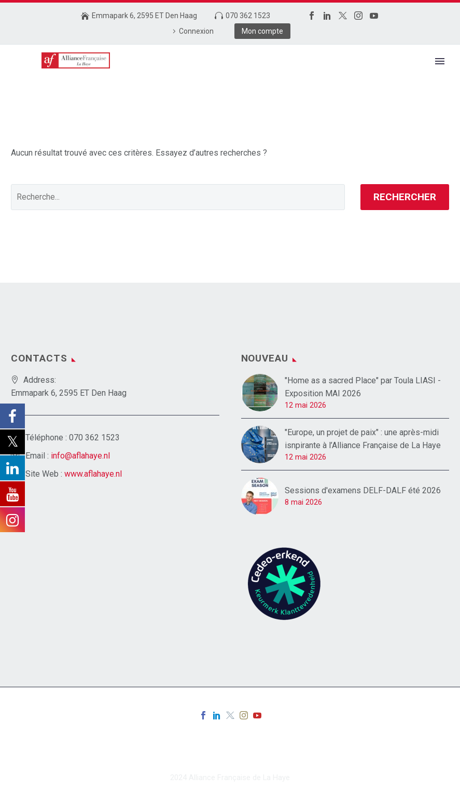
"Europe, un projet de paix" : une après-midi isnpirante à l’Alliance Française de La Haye (363, 438)
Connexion (196, 31)
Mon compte (262, 31)
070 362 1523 (248, 15)
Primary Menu (439, 61)
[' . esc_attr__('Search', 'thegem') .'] (178, 197)
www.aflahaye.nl (93, 474)
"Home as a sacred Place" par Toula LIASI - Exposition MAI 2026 (363, 387)
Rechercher (404, 197)
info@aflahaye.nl (80, 456)
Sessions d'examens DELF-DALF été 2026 (363, 490)
